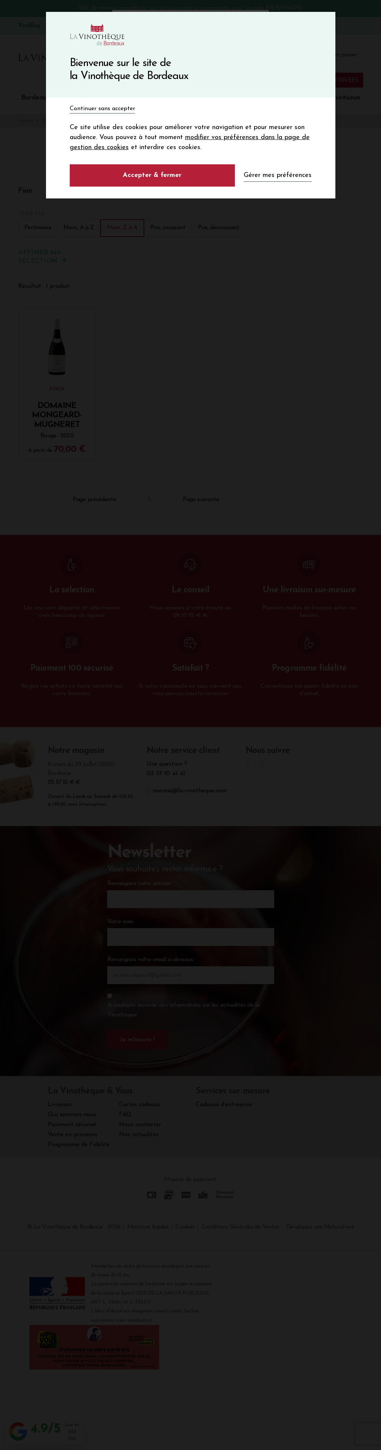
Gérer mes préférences (278, 175)
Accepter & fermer (152, 175)
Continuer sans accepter (102, 109)
